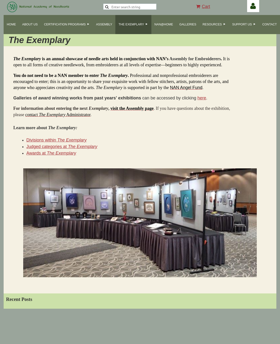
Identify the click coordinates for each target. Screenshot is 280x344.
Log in (253, 6)
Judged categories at (61, 146)
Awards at (51, 153)
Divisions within (56, 140)
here (202, 98)
